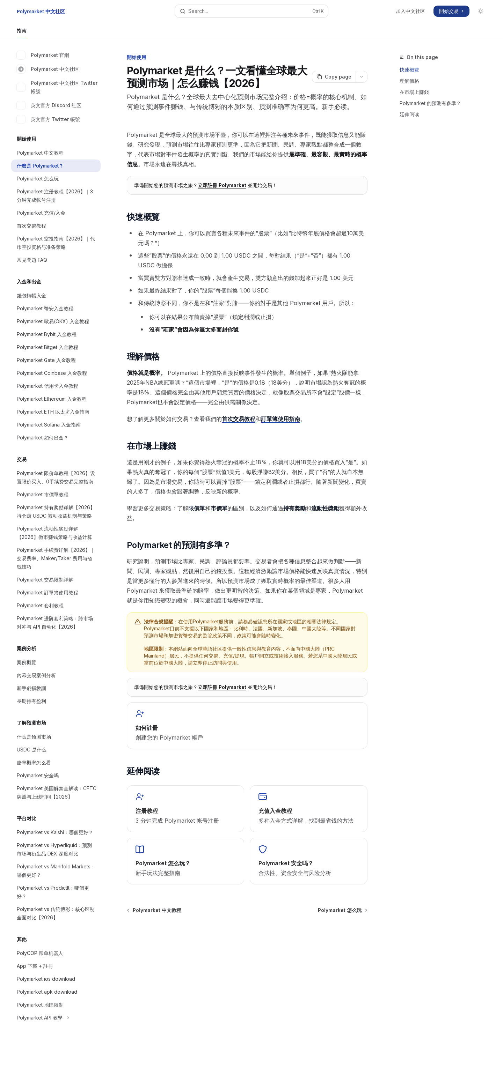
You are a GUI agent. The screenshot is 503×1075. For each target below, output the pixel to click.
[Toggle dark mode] (480, 11)
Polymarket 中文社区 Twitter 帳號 (57, 87)
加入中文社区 (410, 11)
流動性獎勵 (325, 508)
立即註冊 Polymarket (222, 185)
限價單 (196, 508)
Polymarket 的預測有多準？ (430, 103)
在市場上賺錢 (414, 92)
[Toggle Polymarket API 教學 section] (56, 1017)
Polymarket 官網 (43, 55)
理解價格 (409, 81)
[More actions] (361, 77)
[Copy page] (334, 77)
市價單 (219, 508)
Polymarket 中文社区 (48, 69)
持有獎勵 (294, 508)
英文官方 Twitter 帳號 (48, 119)
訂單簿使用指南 (280, 418)
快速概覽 (409, 70)
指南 (22, 33)
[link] (247, 725)
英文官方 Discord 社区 (49, 105)
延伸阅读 (409, 114)
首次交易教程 (238, 418)
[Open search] (251, 11)
